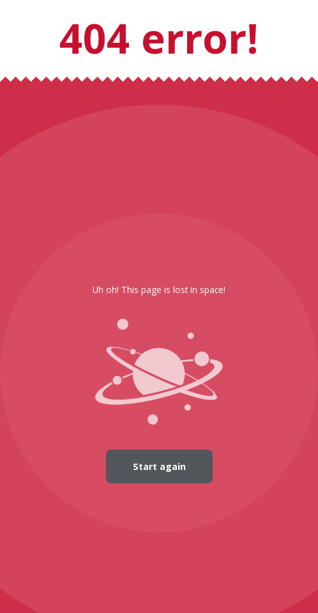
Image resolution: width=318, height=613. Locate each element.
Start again (159, 466)
